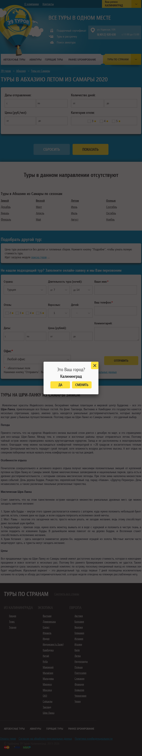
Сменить (81, 385)
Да (60, 385)
